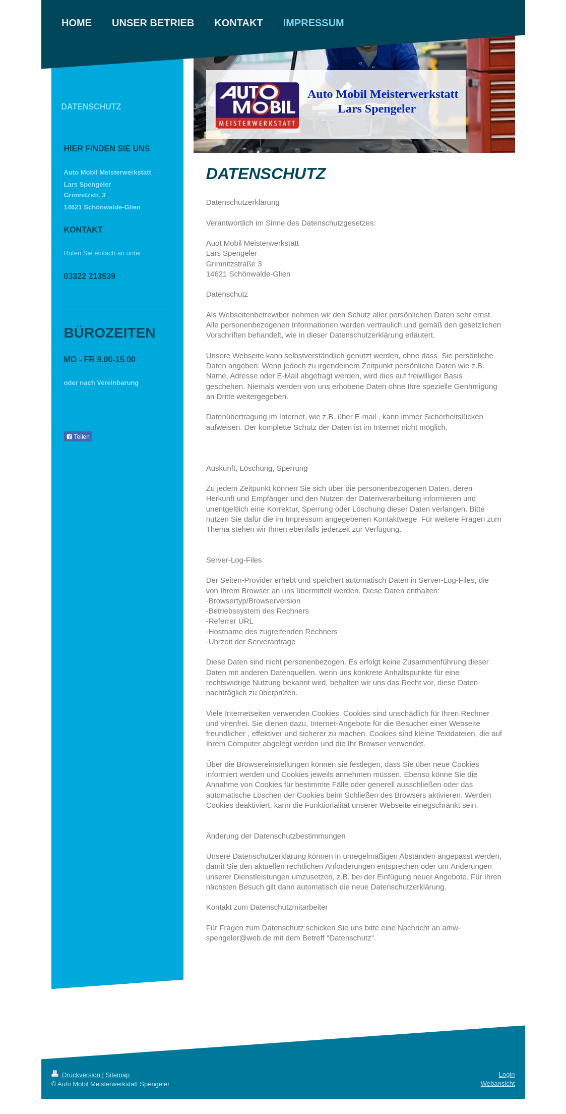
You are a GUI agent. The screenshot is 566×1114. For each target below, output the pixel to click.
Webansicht (498, 1083)
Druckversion (76, 1075)
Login (507, 1074)
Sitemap (118, 1075)
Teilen (78, 436)
